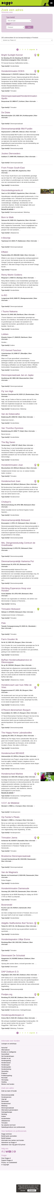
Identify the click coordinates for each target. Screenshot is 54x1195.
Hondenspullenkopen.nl (12, 1015)
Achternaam (5, 1181)
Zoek (29, 27)
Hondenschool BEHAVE (12, 753)
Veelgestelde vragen (7, 12)
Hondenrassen (6, 1062)
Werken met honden (7, 1084)
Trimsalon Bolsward (10, 609)
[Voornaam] (14, 1177)
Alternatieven (5, 1050)
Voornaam (5, 1175)
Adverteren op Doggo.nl (9, 1142)
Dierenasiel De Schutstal (13, 955)
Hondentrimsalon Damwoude (15, 888)
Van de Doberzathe (10, 414)
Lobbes (4, 334)
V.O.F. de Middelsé (10, 803)
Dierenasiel (5, 1101)
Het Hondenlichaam (7, 1056)
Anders (3, 1116)
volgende (32, 49)
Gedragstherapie (6, 1112)
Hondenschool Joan (10, 481)
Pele (3, 623)
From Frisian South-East (13, 167)
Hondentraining (6, 1069)
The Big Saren (8, 442)
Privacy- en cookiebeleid (9, 1162)
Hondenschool (5, 1103)
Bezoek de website (7, 209)
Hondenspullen (6, 1067)
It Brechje (5, 238)
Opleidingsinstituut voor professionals (13, 1127)
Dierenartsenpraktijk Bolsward (15, 520)
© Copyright (5, 1164)
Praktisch (4, 1073)
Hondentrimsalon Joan (12, 465)
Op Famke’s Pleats (10, 817)
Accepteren (32, 1190)
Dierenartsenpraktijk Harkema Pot (17, 561)
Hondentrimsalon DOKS (12, 71)
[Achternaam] (14, 1183)
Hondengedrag (6, 1060)
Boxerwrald (6, 905)
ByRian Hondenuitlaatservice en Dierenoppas (16, 661)
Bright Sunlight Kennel (12, 55)
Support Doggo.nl (7, 1160)
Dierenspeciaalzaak (7, 1108)
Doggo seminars (6, 1134)
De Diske (5, 112)
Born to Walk (7, 217)
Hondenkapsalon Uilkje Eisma (15, 939)
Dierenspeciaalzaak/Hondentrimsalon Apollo (19, 97)
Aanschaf (4, 1047)
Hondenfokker (5, 1118)
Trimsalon (4, 1123)
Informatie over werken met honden (12, 1140)
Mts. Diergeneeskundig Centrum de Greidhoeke (18, 544)
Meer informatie (22, 60)
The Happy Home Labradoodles (16, 732)
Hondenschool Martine (12, 774)
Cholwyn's (6, 502)
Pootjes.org (6, 994)
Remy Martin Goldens (11, 275)
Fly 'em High (7, 391)
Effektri (4, 252)
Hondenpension (6, 1097)
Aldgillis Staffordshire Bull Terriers (17, 923)
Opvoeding (4, 1071)
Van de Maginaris (9, 872)
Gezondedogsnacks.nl (12, 190)
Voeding (4, 1082)
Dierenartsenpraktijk (7, 1095)
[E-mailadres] (14, 1171)
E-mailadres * (6, 1169)
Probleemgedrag (6, 1075)
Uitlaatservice (5, 1120)
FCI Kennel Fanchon (11, 350)
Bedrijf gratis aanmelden (9, 1136)
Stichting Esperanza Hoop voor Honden (16, 589)
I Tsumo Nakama (9, 311)
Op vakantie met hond (8, 1125)
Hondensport (5, 1065)
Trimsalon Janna (9, 837)
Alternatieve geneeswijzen (9, 1110)
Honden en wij (5, 1058)
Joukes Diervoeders (10, 153)
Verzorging (4, 1080)
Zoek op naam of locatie (9, 1091)
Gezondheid (5, 1054)
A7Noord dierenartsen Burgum (16, 710)
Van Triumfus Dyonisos (12, 428)
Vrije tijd (3, 1099)
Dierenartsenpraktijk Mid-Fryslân (16, 128)
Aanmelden (14, 1188)
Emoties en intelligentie (8, 1052)
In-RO (4, 295)
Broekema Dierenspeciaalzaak (16, 856)
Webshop (4, 1105)
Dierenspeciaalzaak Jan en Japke (17, 375)
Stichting (4, 1114)
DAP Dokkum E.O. (10, 971)
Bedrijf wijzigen (6, 1138)
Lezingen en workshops (8, 1043)
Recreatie (4, 1077)
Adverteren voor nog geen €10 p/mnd (13, 1144)
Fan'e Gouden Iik (9, 639)
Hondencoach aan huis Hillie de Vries (16, 686)
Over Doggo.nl (6, 1158)
